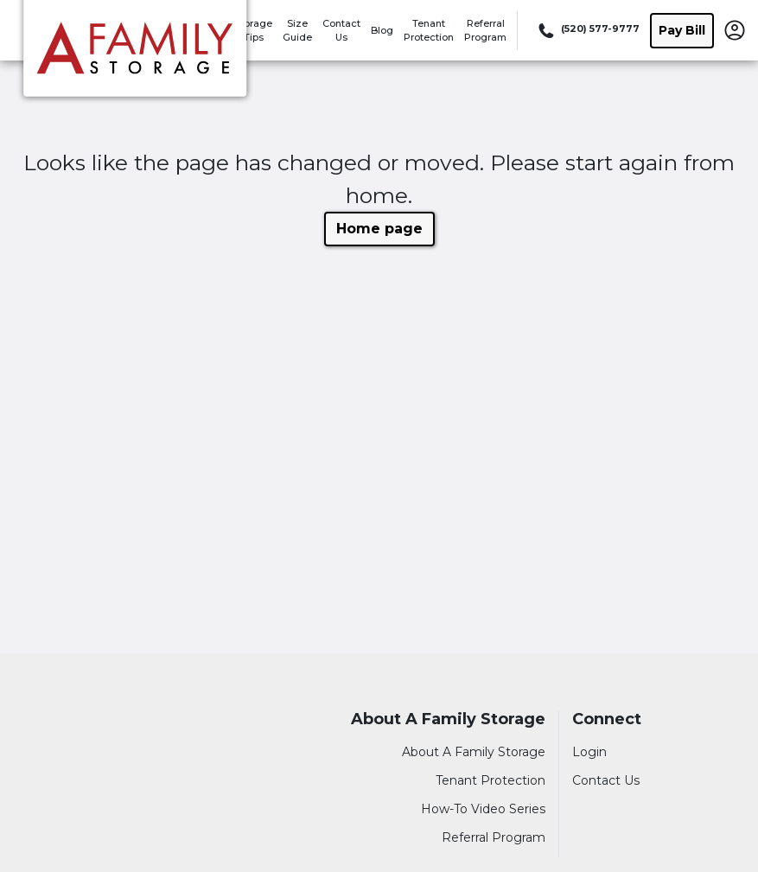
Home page (379, 228)
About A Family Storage (448, 719)
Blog (382, 30)
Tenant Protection (490, 780)
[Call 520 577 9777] (587, 30)
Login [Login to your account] (589, 752)
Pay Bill (682, 30)
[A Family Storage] (135, 54)
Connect (606, 719)
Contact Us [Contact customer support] (606, 780)
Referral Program (493, 837)
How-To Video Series (483, 809)
